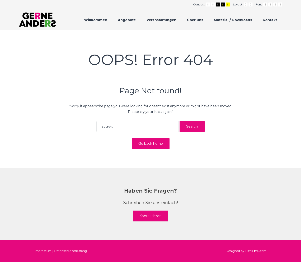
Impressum (42, 251)
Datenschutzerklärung (70, 251)
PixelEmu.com (256, 251)
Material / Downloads (233, 20)
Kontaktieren (150, 216)
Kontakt (270, 20)
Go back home (150, 144)
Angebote (127, 20)
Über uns (195, 20)
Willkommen (95, 20)
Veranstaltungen (161, 20)
